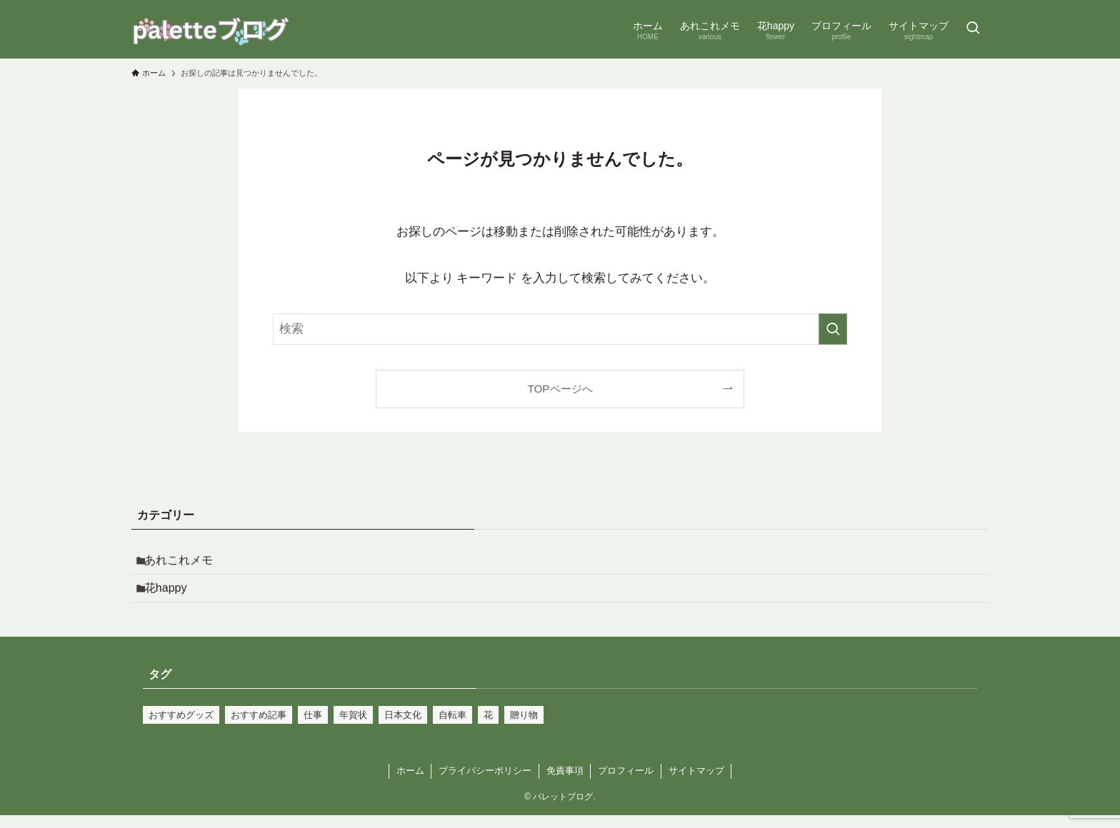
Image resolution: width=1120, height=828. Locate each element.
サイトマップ (696, 783)
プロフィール (626, 783)
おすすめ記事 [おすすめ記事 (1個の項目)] (258, 727)
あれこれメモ (185, 563)
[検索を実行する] (833, 329)
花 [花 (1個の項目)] (488, 727)
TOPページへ (559, 389)
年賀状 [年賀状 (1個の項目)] (353, 727)
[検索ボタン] (973, 29)
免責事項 (565, 783)
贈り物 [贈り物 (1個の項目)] (524, 727)
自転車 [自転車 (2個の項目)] (452, 727)
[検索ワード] (560, 329)
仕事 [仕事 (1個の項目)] (313, 727)
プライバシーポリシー (485, 783)
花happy (172, 597)
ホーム (410, 783)
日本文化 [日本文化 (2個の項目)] (402, 727)
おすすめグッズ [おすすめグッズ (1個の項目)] (181, 727)
